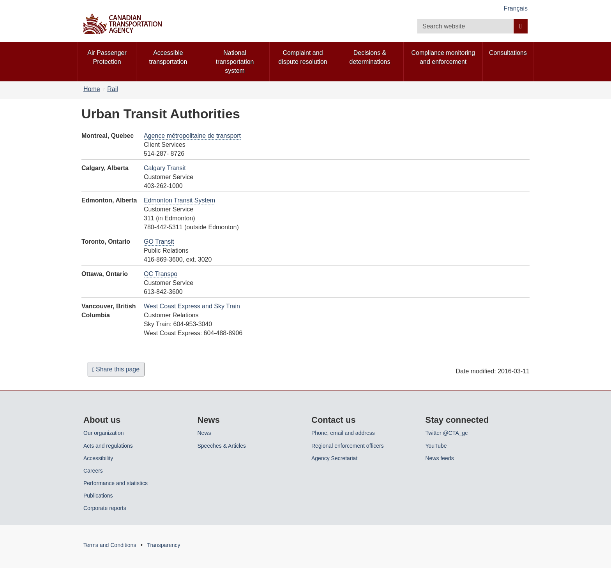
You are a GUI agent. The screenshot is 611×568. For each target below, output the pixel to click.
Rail (112, 89)
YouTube (436, 446)
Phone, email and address (343, 433)
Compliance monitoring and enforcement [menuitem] (443, 57)
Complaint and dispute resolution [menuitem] (302, 57)
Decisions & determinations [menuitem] (370, 57)
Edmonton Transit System (179, 200)
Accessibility (98, 458)
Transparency (163, 545)
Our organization (103, 433)
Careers (93, 471)
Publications (98, 495)
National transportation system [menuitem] (235, 61)
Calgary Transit (165, 168)
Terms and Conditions (109, 545)
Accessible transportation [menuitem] (168, 57)
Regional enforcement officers (347, 446)
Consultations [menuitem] (508, 52)
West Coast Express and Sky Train (192, 306)
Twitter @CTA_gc (447, 433)
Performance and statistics (115, 483)
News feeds (440, 458)
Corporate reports (104, 508)
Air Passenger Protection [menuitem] (107, 57)
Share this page (116, 369)
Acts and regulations (108, 446)
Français (516, 8)
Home (91, 89)
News (204, 433)
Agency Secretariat (334, 458)
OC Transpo (160, 274)
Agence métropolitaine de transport (192, 135)
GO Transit (159, 241)
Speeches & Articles (222, 446)
